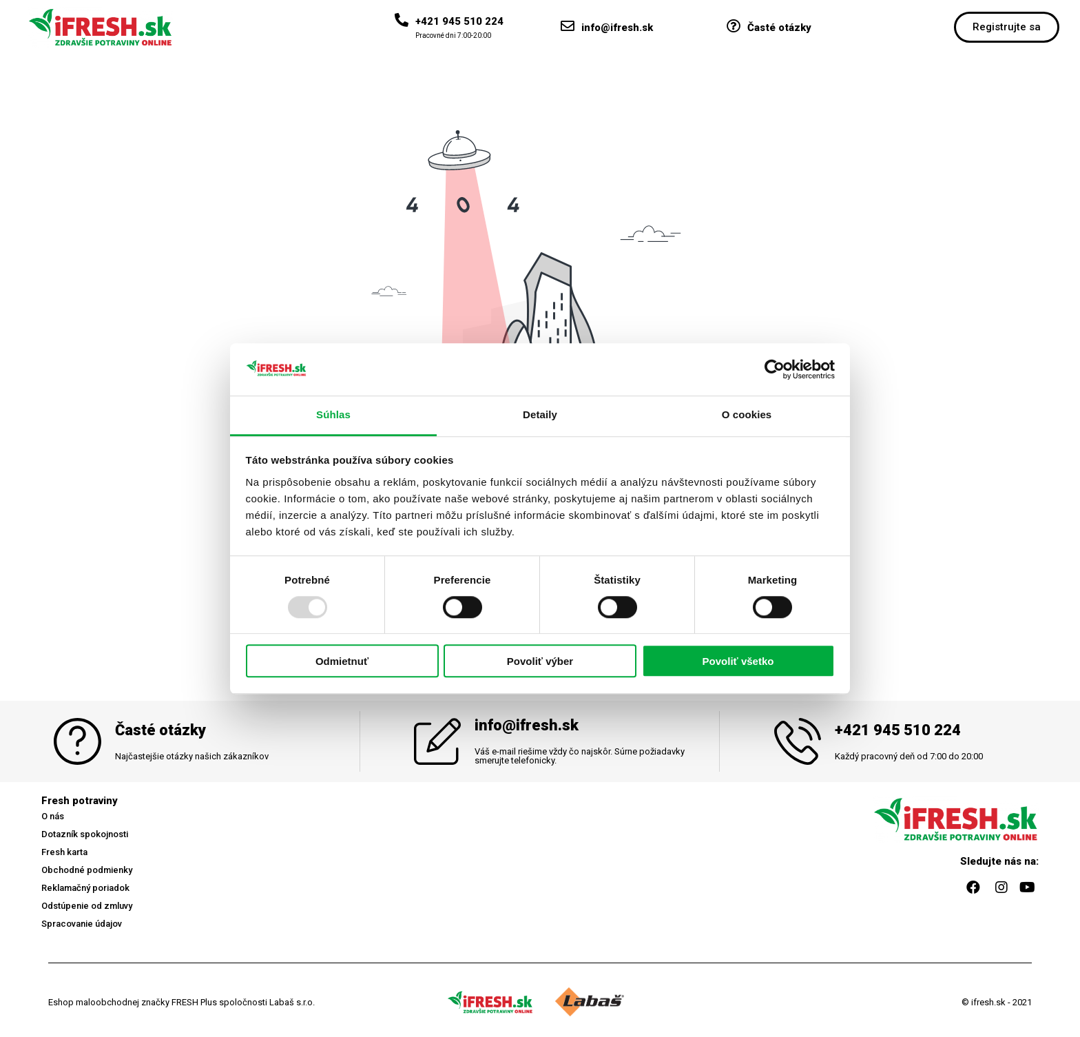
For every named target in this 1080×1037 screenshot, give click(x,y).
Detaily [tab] (540, 415)
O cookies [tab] (747, 415)
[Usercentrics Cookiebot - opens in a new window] (774, 369)
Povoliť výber (540, 662)
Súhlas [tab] (333, 415)
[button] (1006, 27)
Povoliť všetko (738, 662)
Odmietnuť (341, 662)
